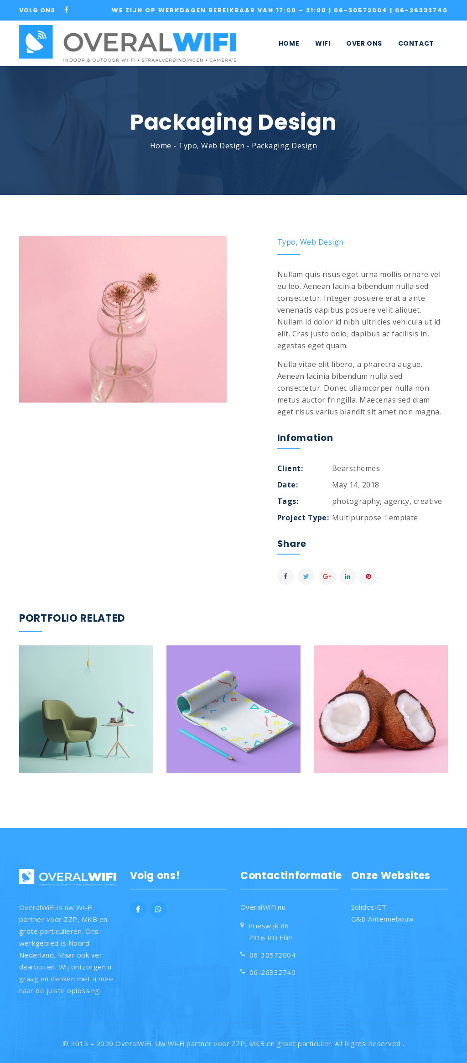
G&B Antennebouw (382, 918)
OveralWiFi (133, 1043)
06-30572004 (362, 10)
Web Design (223, 146)
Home (160, 146)
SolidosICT (369, 906)
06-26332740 (421, 10)
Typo (187, 146)
